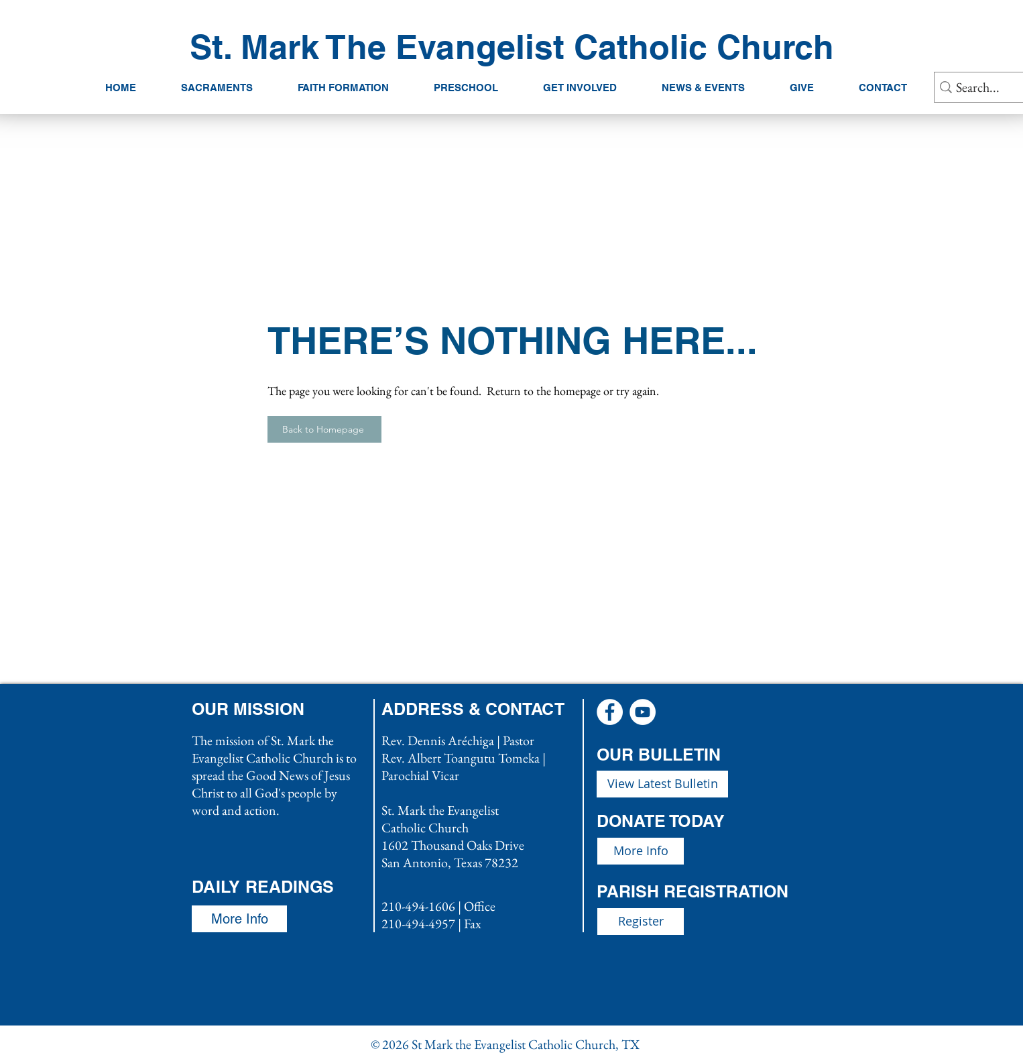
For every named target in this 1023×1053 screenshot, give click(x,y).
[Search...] (989, 87)
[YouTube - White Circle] (642, 712)
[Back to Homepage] (324, 429)
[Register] (640, 921)
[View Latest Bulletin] (662, 784)
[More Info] (640, 851)
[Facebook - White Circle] (610, 712)
